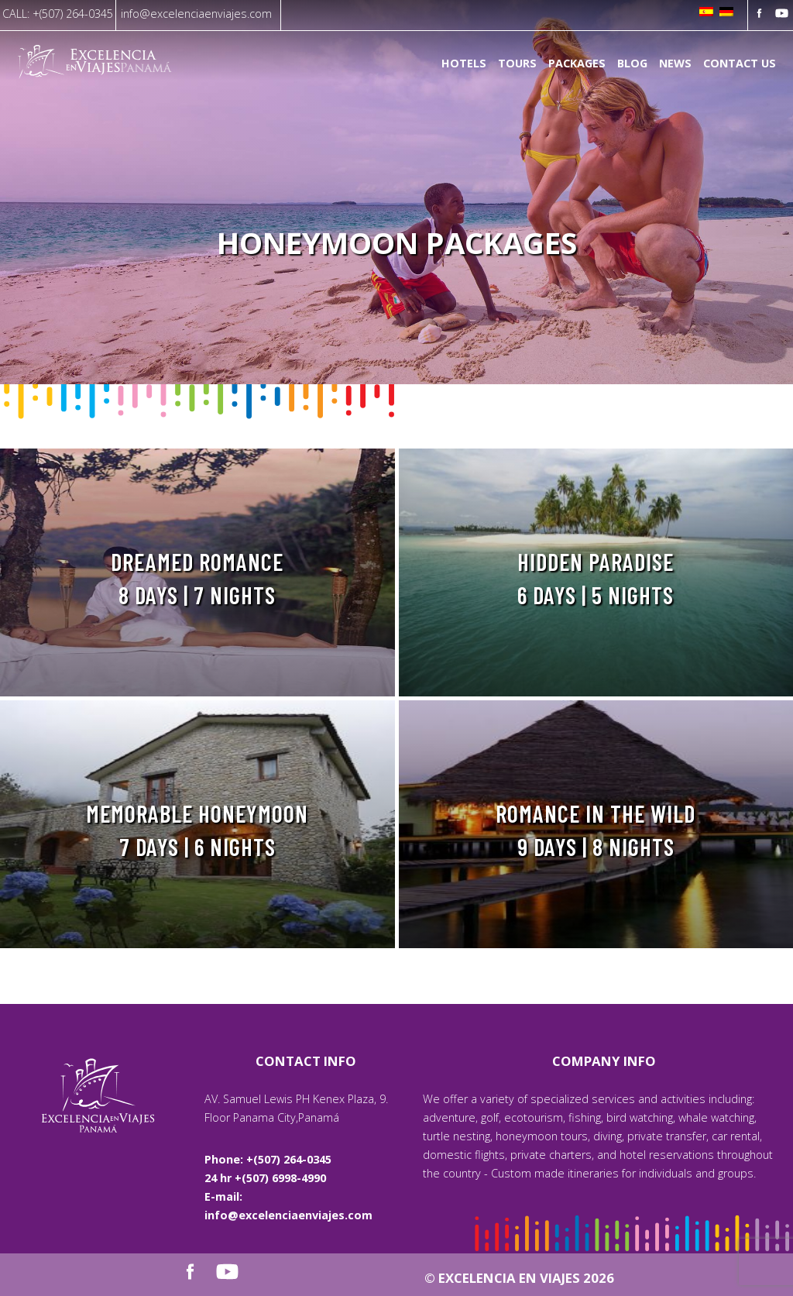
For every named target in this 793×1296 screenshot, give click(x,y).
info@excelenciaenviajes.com (196, 13)
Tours (517, 63)
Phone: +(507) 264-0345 (267, 1159)
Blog (632, 63)
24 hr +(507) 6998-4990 (265, 1178)
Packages (577, 63)
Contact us (739, 63)
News (675, 63)
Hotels (463, 63)
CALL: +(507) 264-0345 (57, 13)
